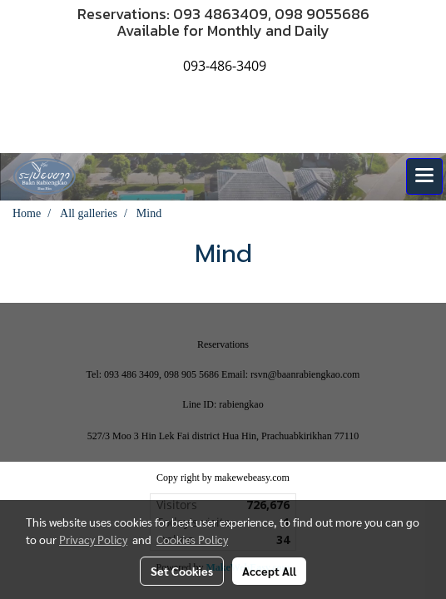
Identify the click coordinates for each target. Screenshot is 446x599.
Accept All (269, 570)
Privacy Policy (93, 539)
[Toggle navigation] (424, 176)
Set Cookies (182, 570)
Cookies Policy (192, 539)
